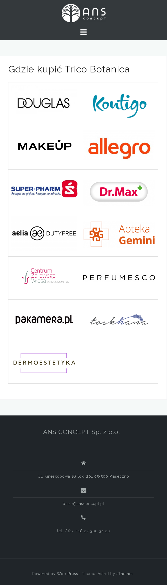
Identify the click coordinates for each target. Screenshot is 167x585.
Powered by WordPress (55, 574)
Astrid (103, 574)
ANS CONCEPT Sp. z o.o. (81, 432)
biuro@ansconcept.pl (83, 504)
